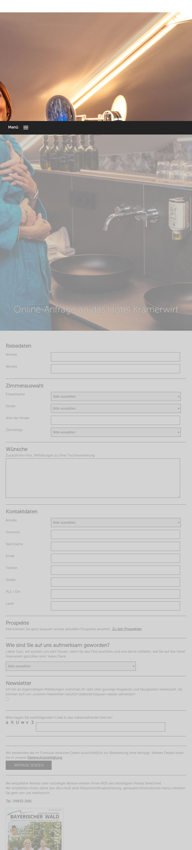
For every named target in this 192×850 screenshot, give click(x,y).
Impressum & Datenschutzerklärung (96, 841)
